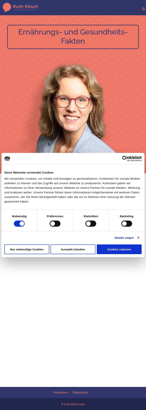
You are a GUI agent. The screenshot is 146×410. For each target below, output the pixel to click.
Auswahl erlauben (73, 249)
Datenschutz (80, 392)
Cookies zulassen (119, 249)
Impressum (60, 392)
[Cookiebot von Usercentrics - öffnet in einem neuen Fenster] (125, 159)
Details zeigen (124, 237)
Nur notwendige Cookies (27, 249)
